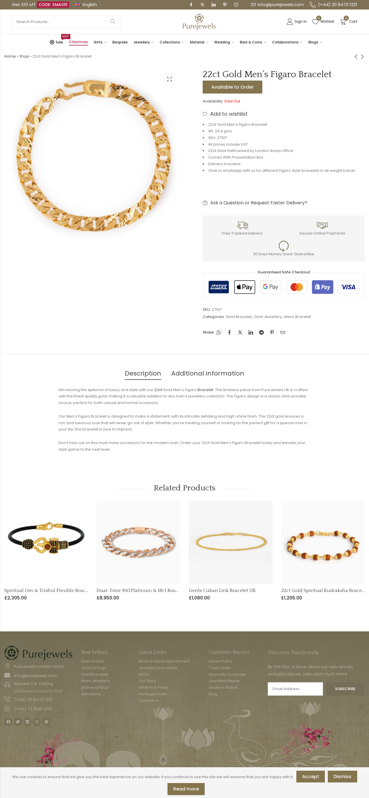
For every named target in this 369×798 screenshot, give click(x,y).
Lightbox (169, 79)
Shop (24, 56)
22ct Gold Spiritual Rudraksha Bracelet (324, 590)
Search (112, 21)
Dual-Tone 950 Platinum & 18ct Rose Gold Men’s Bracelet (160, 590)
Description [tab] (143, 373)
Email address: (295, 689)
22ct (158, 390)
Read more (186, 789)
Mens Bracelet (297, 316)
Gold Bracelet (239, 316)
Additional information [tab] (207, 373)
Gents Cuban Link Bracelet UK (222, 590)
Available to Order (232, 87)
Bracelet (205, 390)
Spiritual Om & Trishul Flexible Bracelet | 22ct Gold (61, 590)
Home (10, 56)
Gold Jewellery (268, 316)
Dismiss (342, 776)
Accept (310, 776)
